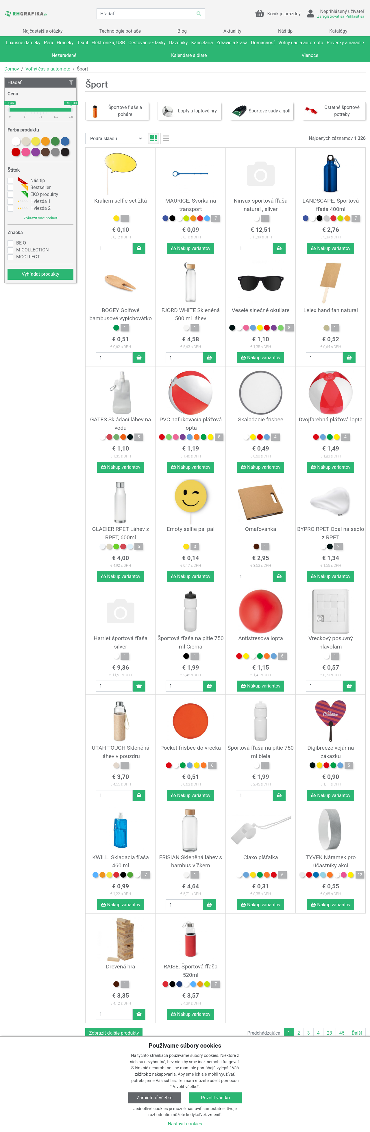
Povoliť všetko (215, 1097)
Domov (11, 69)
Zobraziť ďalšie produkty (114, 1033)
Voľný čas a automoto (47, 69)
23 (329, 1033)
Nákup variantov (190, 248)
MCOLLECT (28, 257)
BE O (21, 243)
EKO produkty (37, 194)
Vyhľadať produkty (40, 274)
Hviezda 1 (33, 201)
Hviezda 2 (33, 208)
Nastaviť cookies (185, 1124)
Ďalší (357, 1033)
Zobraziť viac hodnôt (40, 218)
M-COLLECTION (32, 250)
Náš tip (30, 180)
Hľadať (40, 82)
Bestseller (33, 187)
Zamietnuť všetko (155, 1097)
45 (342, 1033)
